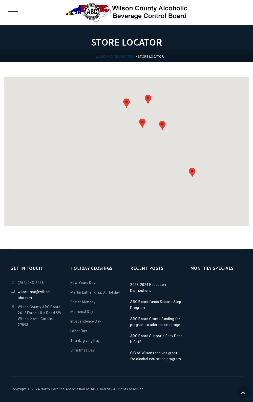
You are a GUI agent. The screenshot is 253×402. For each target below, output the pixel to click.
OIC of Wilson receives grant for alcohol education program (155, 356)
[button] (142, 123)
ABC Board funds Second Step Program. (155, 305)
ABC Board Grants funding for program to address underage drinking (155, 322)
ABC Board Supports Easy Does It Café (156, 339)
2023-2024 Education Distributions (148, 288)
